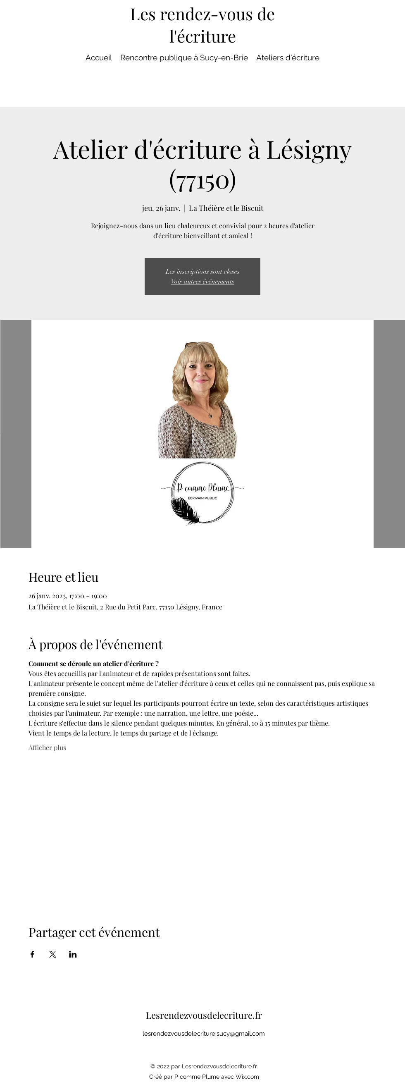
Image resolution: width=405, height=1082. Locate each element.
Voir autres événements (202, 281)
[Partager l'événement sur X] (53, 954)
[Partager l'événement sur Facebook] (32, 954)
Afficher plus (47, 747)
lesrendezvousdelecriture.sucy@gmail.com (204, 1033)
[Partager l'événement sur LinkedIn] (73, 954)
